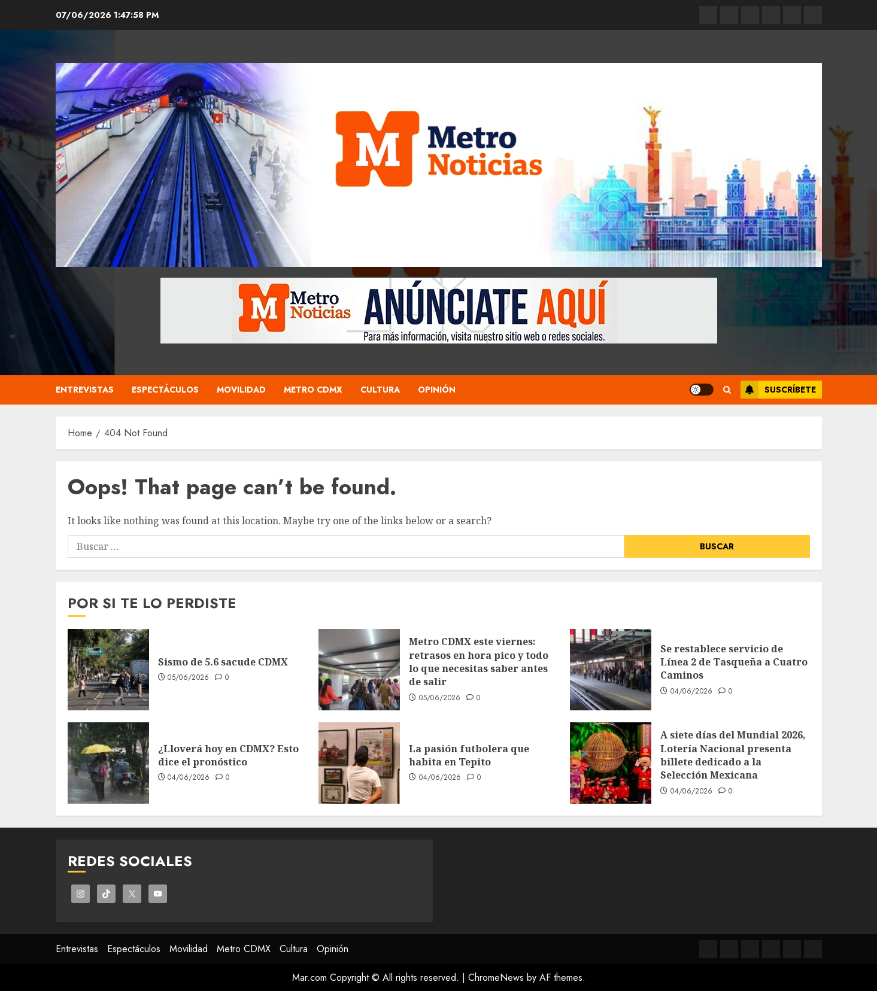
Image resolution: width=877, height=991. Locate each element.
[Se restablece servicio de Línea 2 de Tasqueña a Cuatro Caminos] (610, 669)
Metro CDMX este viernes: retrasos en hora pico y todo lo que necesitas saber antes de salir (478, 661)
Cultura (380, 390)
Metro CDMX (313, 390)
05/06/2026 (189, 678)
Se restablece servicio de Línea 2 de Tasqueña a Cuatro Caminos (734, 662)
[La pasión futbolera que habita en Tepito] (359, 763)
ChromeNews (496, 977)
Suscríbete (778, 390)
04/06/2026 (691, 692)
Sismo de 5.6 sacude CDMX (223, 661)
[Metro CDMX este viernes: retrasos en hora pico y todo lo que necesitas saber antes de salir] (359, 669)
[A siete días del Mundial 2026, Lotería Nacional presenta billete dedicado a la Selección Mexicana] (610, 763)
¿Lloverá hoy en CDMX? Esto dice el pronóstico (228, 755)
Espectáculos (165, 390)
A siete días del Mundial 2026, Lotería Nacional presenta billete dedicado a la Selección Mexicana (733, 755)
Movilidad (241, 390)
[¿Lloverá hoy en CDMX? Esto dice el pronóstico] (108, 763)
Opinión (437, 390)
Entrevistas (85, 390)
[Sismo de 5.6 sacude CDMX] (108, 669)
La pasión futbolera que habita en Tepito (469, 755)
